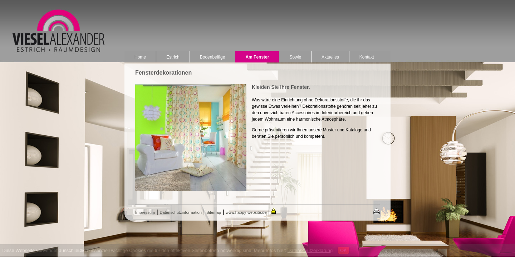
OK (343, 250)
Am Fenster (257, 57)
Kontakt (366, 57)
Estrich (173, 57)
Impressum (145, 212)
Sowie (295, 57)
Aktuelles (330, 57)
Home (140, 57)
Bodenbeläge (212, 57)
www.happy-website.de (246, 212)
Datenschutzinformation (181, 212)
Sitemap (213, 212)
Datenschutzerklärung (310, 250)
